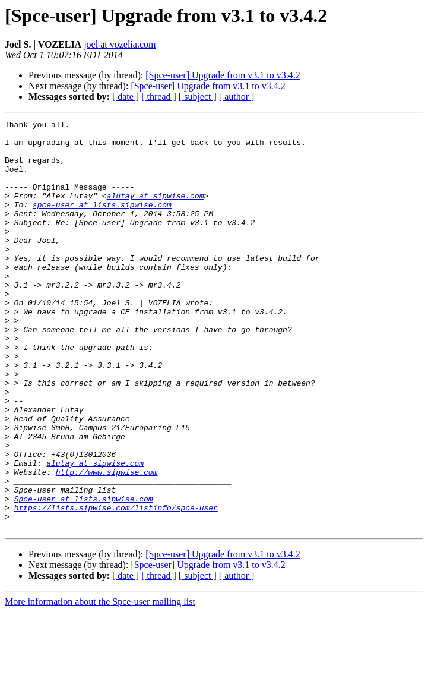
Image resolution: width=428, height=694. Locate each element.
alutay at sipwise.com (155, 211)
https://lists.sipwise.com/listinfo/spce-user (116, 586)
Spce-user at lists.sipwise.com (83, 575)
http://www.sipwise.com (107, 543)
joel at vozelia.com (120, 44)
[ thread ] (158, 97)
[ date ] (125, 97)
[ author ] (237, 97)
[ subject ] (198, 97)
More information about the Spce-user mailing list (100, 684)
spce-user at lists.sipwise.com (102, 222)
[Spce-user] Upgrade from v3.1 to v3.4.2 (222, 75)
